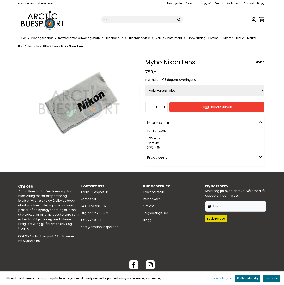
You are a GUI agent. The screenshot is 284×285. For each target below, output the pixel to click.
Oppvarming (196, 38)
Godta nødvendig (247, 278)
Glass (55, 46)
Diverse (213, 38)
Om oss (219, 3)
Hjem (21, 46)
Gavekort (249, 3)
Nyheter (227, 38)
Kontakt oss (233, 3)
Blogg (260, 3)
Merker (251, 38)
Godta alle (272, 278)
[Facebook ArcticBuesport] (133, 264)
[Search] (179, 19)
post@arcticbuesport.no (99, 227)
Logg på (206, 3)
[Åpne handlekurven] (261, 20)
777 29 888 (94, 220)
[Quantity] (156, 107)
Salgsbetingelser (155, 213)
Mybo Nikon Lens (72, 46)
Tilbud (240, 38)
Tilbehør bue (34, 46)
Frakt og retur (175, 3)
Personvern (192, 3)
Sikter (46, 46)
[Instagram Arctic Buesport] (150, 264)
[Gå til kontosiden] (253, 20)
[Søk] (142, 19)
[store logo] (43, 20)
